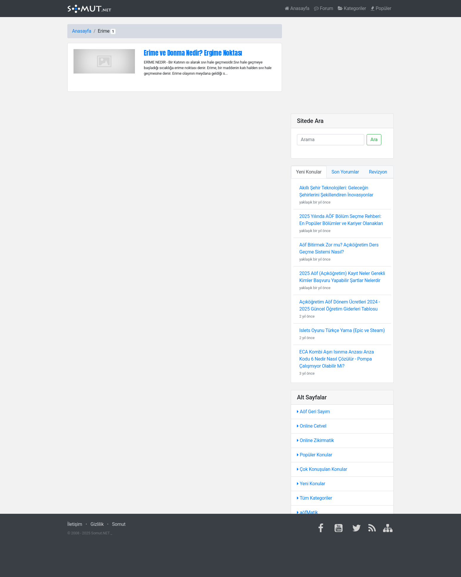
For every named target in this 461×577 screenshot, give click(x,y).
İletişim (74, 524)
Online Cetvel (311, 426)
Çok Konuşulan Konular (322, 469)
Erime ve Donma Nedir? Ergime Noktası (193, 53)
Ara (374, 139)
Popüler (381, 8)
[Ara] (330, 139)
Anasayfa (297, 8)
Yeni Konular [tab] (309, 172)
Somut (119, 524)
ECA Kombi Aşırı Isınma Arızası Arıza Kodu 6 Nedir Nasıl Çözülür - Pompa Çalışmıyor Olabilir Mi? (336, 359)
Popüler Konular (314, 455)
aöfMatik (307, 512)
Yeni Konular (311, 483)
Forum (323, 8)
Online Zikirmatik (315, 440)
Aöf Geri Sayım (313, 411)
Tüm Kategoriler (314, 498)
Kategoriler (352, 8)
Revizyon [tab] (378, 172)
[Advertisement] (342, 65)
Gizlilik (97, 524)
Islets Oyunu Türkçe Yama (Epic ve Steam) (342, 330)
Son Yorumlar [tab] (345, 172)
